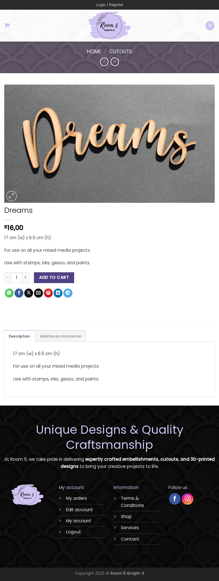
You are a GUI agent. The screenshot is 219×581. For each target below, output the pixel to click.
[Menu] (210, 25)
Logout (73, 532)
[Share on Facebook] (19, 293)
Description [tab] (19, 336)
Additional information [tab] (61, 336)
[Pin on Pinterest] (48, 293)
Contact (130, 539)
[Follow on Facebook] (175, 499)
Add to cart (54, 277)
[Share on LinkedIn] (58, 293)
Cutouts (120, 51)
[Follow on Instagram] (187, 499)
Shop (126, 516)
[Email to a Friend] (38, 293)
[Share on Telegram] (67, 293)
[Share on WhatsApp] (9, 293)
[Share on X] (28, 293)
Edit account (79, 510)
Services (130, 528)
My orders (76, 498)
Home (94, 51)
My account (78, 521)
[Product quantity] (16, 277)
